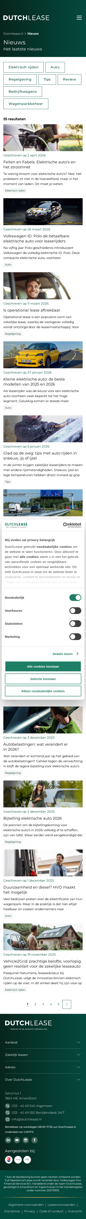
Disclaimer (12, 1211)
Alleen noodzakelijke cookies (43, 691)
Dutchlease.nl (13, 34)
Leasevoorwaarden (61, 1205)
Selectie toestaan (43, 678)
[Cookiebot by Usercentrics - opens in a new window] (63, 525)
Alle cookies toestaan (43, 666)
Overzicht (75, 1211)
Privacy (29, 1211)
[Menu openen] (79, 17)
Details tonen (63, 653)
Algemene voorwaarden (26, 1205)
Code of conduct (51, 1211)
